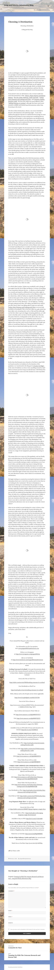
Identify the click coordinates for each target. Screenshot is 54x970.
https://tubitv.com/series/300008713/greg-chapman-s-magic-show (28, 809)
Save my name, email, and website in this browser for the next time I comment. (27, 929)
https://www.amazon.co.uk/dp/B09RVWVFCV (28, 714)
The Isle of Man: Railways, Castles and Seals (26, 97)
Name (10, 910)
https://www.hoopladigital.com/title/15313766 (27, 697)
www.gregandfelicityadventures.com (28, 648)
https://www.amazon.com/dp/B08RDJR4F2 (28, 762)
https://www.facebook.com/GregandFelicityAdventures (28, 659)
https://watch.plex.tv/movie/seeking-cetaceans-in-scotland (27, 690)
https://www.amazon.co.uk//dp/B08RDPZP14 (28, 756)
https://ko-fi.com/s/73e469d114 (29, 729)
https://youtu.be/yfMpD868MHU (34, 833)
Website (10, 923)
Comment (11, 891)
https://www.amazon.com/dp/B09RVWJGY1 (28, 718)
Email (10, 916)
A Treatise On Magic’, (38, 366)
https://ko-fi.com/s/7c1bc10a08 (34, 818)
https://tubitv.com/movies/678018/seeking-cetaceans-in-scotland (27, 682)
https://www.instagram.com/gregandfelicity (28, 654)
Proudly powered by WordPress (15, 967)
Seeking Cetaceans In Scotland (17, 103)
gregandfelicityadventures (25, 858)
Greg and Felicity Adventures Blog (18, 5)
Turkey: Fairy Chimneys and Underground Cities (21, 307)
